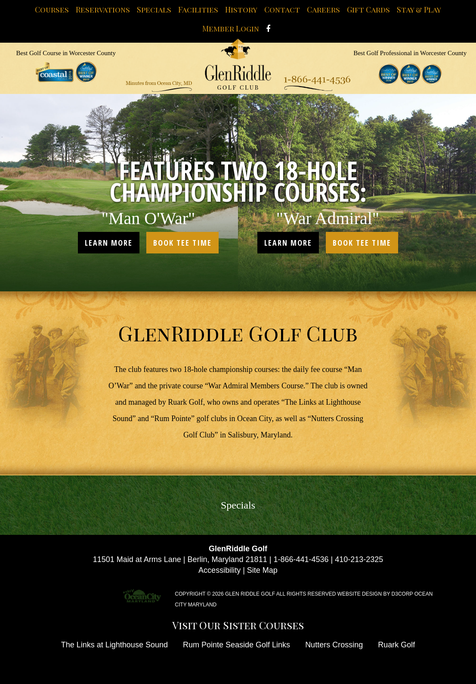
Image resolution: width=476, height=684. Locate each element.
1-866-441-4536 (300, 559)
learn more (109, 242)
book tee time (182, 242)
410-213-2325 (359, 559)
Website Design (359, 594)
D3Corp (402, 594)
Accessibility (219, 570)
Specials (238, 505)
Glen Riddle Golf (250, 594)
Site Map (262, 570)
